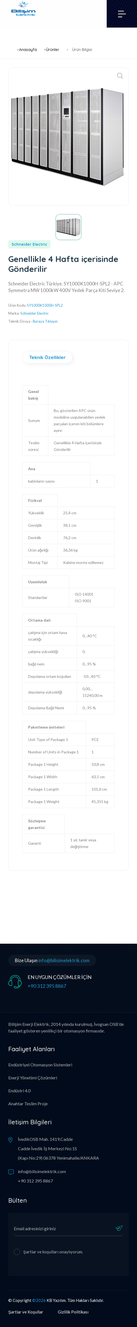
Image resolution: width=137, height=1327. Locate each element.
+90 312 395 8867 (47, 986)
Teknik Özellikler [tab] (47, 357)
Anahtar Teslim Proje (28, 1103)
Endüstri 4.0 (19, 1090)
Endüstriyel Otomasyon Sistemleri (40, 1064)
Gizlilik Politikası (73, 1311)
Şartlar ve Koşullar (25, 1311)
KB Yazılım (56, 1300)
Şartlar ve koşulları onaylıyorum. (53, 1251)
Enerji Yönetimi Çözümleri (32, 1077)
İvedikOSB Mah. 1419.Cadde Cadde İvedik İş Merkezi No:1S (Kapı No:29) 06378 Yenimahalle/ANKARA (58, 1148)
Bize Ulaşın (52, 960)
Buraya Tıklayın (45, 321)
